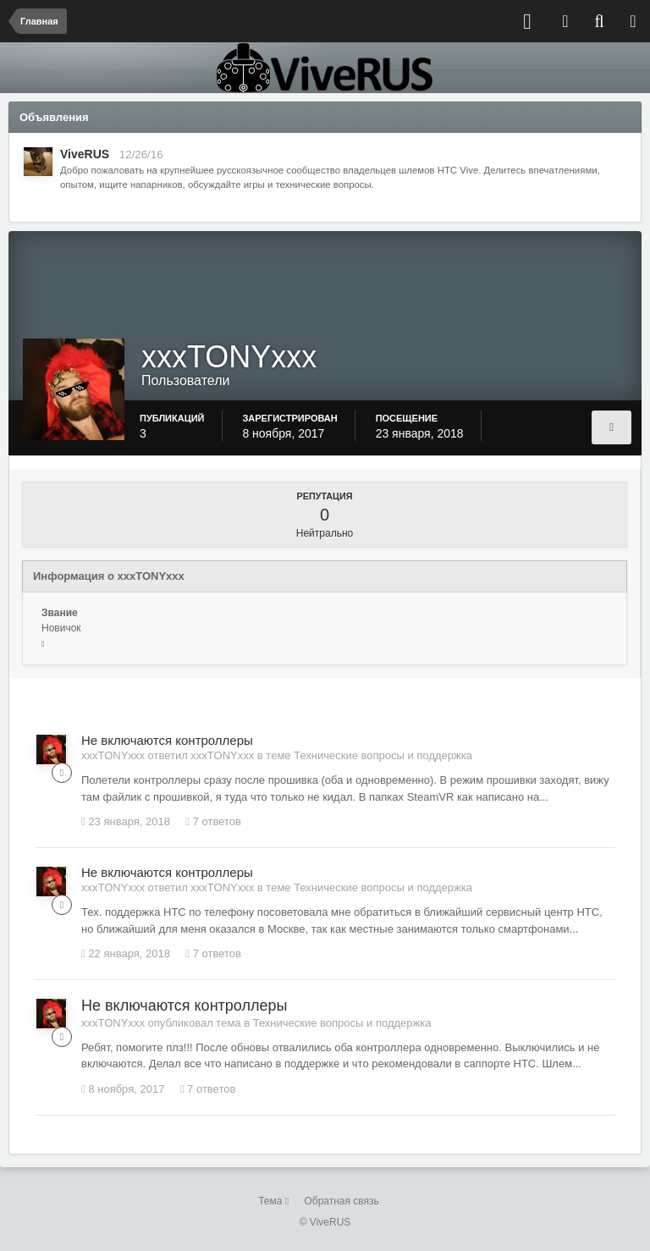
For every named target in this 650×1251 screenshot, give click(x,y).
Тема (273, 1201)
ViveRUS (84, 154)
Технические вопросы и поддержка (383, 755)
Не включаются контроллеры (167, 740)
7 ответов (213, 821)
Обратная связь (341, 1201)
